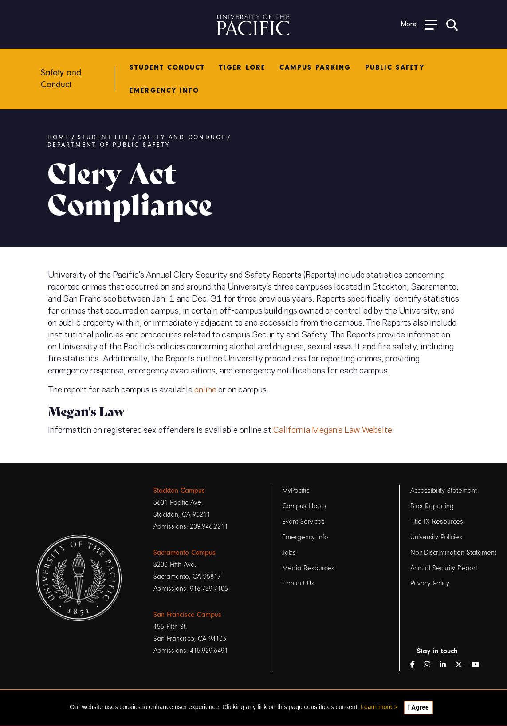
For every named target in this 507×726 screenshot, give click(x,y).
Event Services (303, 522)
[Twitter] (462, 665)
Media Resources (308, 568)
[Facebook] (416, 665)
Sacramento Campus (184, 553)
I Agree (418, 707)
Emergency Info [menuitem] (164, 90)
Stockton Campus (179, 490)
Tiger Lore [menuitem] (242, 67)
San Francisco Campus (187, 615)
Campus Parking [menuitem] (315, 67)
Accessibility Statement (443, 490)
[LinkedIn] (446, 665)
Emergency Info (305, 537)
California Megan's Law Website (332, 429)
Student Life (104, 137)
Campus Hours (304, 506)
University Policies (436, 537)
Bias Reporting (432, 506)
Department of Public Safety (109, 145)
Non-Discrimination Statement (453, 553)
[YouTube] (479, 665)
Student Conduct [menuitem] (167, 67)
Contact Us (298, 584)
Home (58, 137)
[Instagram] (430, 665)
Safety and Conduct (182, 137)
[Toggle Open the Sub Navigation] (419, 24)
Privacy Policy (429, 584)
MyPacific (295, 490)
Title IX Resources (436, 522)
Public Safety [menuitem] (394, 67)
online (205, 388)
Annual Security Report (443, 568)
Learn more (377, 706)
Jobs (289, 553)
